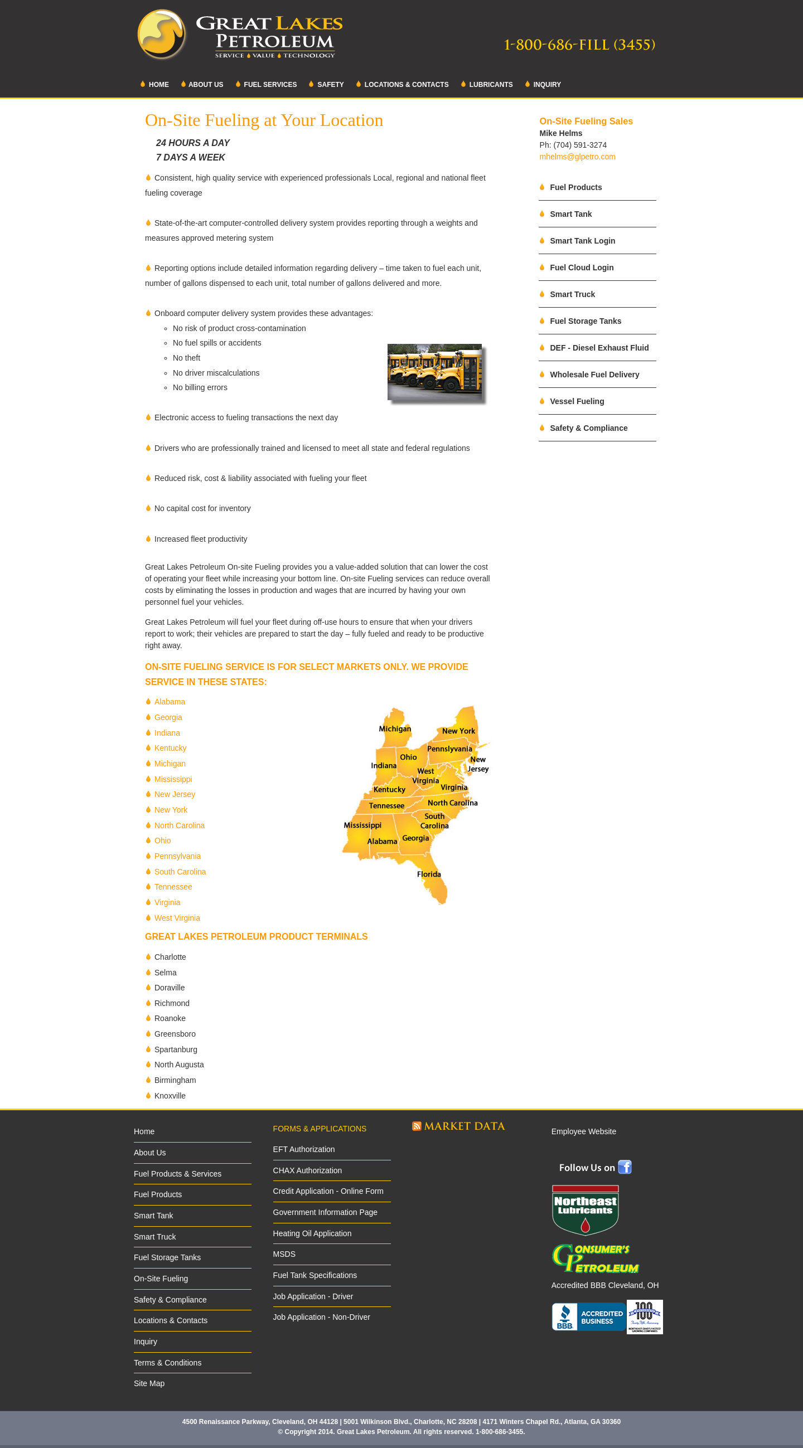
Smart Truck (567, 294)
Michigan (170, 763)
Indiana (167, 732)
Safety (326, 84)
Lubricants (486, 84)
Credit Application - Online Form (328, 1191)
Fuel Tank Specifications (315, 1275)
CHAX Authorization (307, 1170)
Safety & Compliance (583, 428)
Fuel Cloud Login (576, 267)
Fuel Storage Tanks (580, 321)
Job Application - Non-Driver (321, 1317)
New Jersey (174, 794)
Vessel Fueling (571, 401)
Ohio (162, 840)
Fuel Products (570, 187)
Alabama (169, 701)
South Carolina (180, 871)
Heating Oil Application (312, 1233)
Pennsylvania (177, 856)
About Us (202, 84)
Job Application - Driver (313, 1296)
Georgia (168, 717)
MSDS (284, 1254)
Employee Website (584, 1131)
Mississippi (173, 779)
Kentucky (170, 748)
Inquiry (543, 84)
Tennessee (173, 886)
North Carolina (179, 825)
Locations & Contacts (402, 84)
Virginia (167, 902)
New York (170, 809)
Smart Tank (565, 214)
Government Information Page (325, 1212)
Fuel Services (266, 84)
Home (154, 84)
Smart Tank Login (577, 240)
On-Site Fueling (161, 1278)
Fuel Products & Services (177, 1173)
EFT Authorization (304, 1149)
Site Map (149, 1383)
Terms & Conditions (167, 1362)
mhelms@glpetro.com (578, 156)
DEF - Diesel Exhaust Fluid (594, 347)
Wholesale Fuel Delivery (589, 374)
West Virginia (177, 917)
